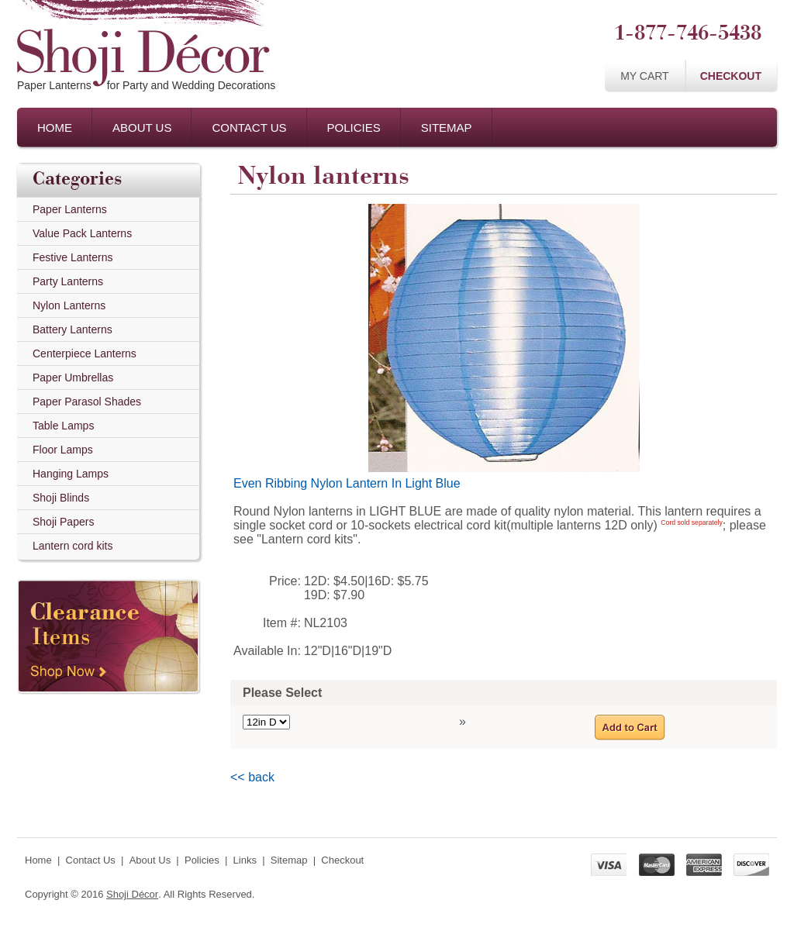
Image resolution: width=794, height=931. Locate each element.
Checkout (730, 76)
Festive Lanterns (73, 257)
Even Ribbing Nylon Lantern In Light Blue (347, 483)
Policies (354, 127)
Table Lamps (63, 425)
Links (245, 860)
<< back (252, 777)
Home (54, 127)
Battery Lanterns (72, 329)
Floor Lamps (63, 449)
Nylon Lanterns (69, 305)
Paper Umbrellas (73, 377)
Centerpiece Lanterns (84, 353)
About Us (141, 127)
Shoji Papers (63, 521)
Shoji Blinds (61, 497)
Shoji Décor (132, 894)
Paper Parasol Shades (87, 401)
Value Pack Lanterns (82, 233)
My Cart (644, 76)
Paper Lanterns (70, 209)
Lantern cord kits (73, 546)
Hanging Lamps (71, 473)
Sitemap (446, 127)
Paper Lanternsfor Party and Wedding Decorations (146, 85)
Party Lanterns (68, 281)
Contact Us (249, 127)
